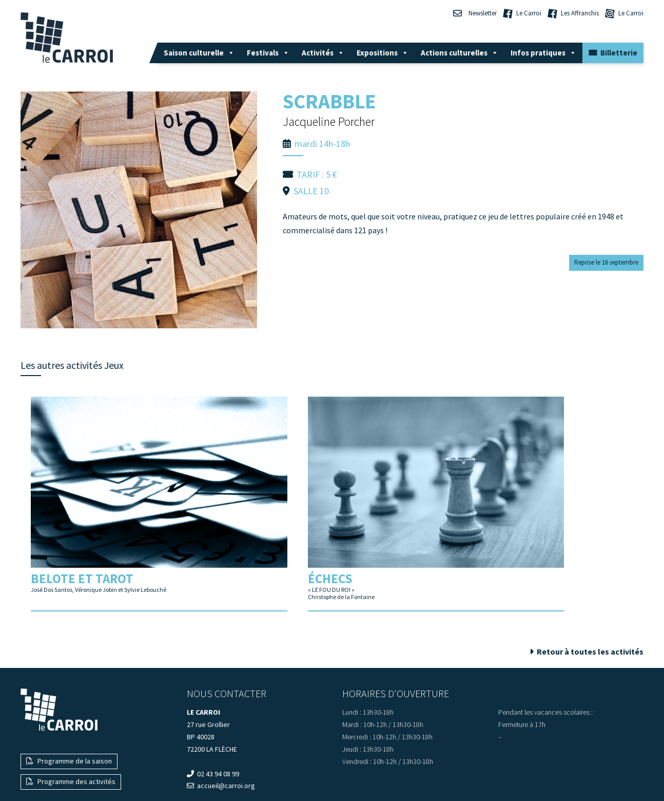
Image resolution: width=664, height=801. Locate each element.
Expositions (382, 53)
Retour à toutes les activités (586, 605)
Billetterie (613, 53)
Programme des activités (70, 735)
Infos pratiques (543, 53)
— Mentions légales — (332, 774)
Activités (323, 53)
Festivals (268, 53)
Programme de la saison (69, 714)
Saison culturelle (199, 53)
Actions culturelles (459, 53)
